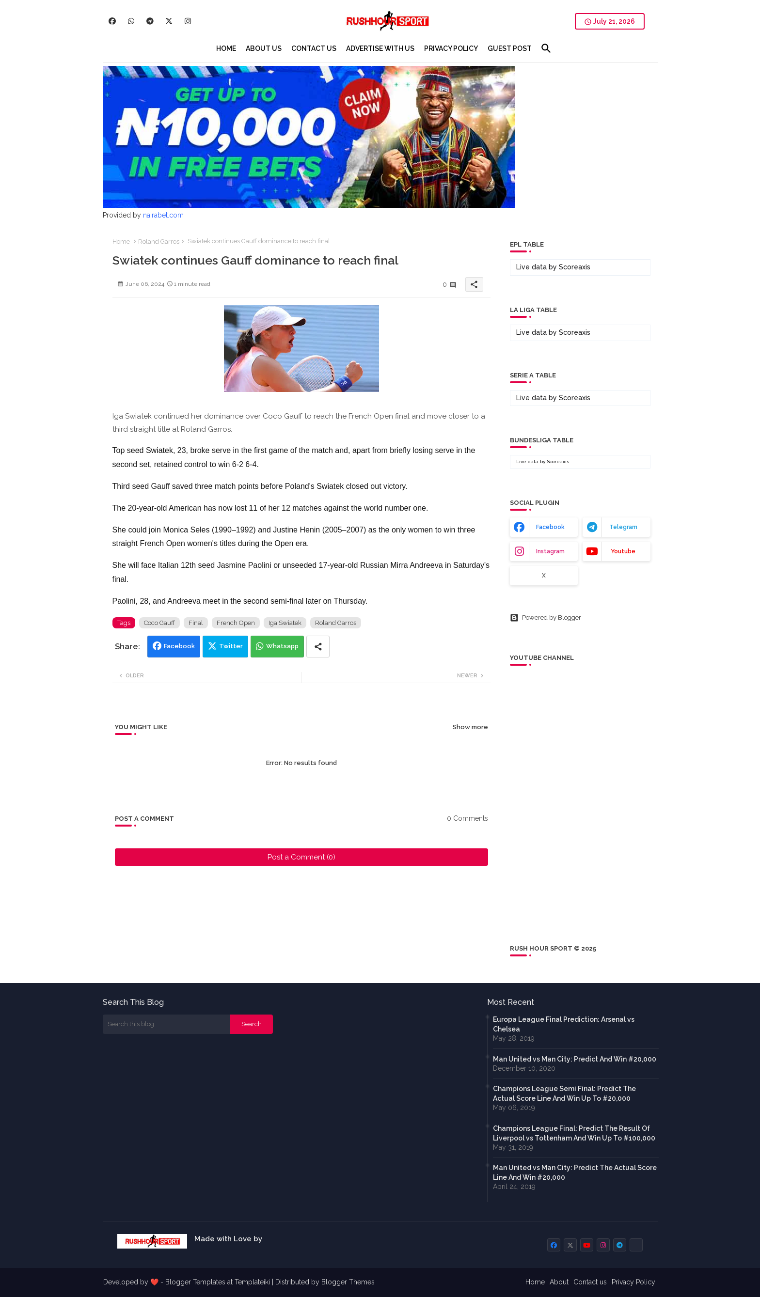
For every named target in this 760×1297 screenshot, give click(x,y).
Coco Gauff (159, 622)
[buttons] (112, 21)
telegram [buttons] (623, 527)
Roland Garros (158, 241)
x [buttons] (544, 575)
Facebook (179, 646)
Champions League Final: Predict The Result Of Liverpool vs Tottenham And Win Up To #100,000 (574, 1133)
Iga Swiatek (285, 622)
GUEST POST (510, 48)
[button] (546, 48)
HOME (226, 48)
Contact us (590, 1282)
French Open (236, 622)
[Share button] (318, 646)
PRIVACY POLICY (451, 48)
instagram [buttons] (550, 551)
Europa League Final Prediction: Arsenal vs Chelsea (563, 1024)
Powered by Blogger (545, 617)
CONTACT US (313, 48)
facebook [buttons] (550, 527)
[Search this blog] (167, 1024)
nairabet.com (163, 215)
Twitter (231, 646)
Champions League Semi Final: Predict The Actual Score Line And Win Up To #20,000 (564, 1093)
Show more (470, 727)
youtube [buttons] (623, 551)
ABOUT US (264, 48)
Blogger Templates (195, 1282)
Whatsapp (282, 646)
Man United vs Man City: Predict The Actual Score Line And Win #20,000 (575, 1172)
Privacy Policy (633, 1282)
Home (121, 241)
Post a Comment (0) (301, 857)
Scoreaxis (574, 267)
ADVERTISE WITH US (380, 48)
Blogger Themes (348, 1282)
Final (196, 622)
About (559, 1282)
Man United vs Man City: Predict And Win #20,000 (574, 1059)
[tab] (226, 48)
